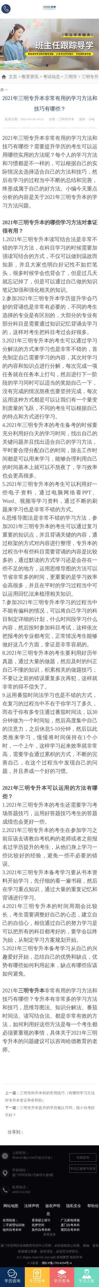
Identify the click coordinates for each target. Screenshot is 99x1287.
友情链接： (10, 1220)
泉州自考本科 (41, 1230)
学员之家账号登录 (83, 1168)
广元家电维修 (70, 1220)
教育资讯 (30, 76)
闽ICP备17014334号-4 (57, 1263)
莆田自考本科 (70, 1230)
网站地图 (10, 1206)
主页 (13, 76)
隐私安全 (73, 1206)
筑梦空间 (38, 1225)
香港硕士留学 (41, 1220)
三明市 (70, 76)
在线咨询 (83, 1157)
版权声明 (52, 1206)
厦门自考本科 (70, 1225)
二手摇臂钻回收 (14, 1225)
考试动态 (51, 76)
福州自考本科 (12, 1230)
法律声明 (31, 1206)
